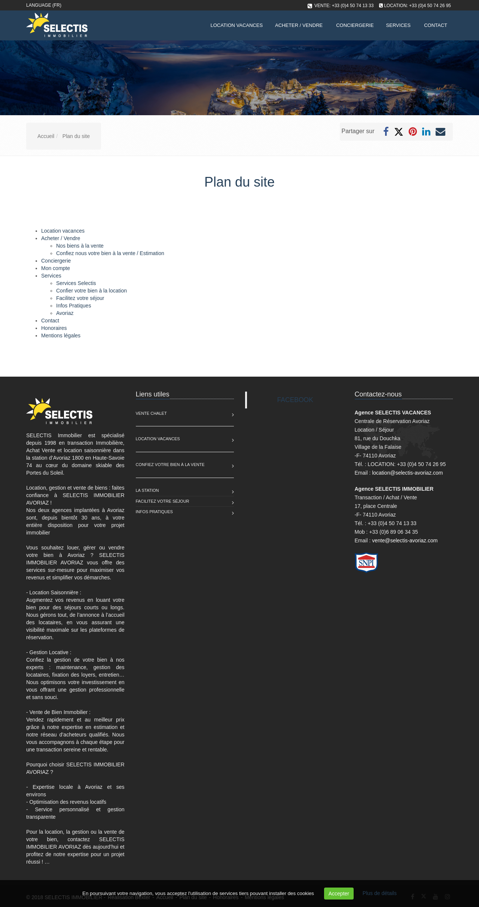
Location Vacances (158, 438)
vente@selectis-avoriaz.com (404, 540)
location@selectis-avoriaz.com (407, 473)
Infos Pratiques (73, 306)
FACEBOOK (295, 400)
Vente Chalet (151, 413)
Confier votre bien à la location (91, 291)
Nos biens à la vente (80, 246)
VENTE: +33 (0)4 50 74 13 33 (343, 5)
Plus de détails (380, 893)
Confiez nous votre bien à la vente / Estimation (110, 253)
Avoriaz (64, 313)
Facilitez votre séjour (80, 298)
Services (398, 25)
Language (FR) (43, 5)
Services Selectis (76, 283)
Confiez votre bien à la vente (170, 464)
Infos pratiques (154, 511)
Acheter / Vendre (299, 25)
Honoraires (54, 328)
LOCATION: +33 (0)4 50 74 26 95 (417, 5)
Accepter (339, 894)
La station (147, 490)
